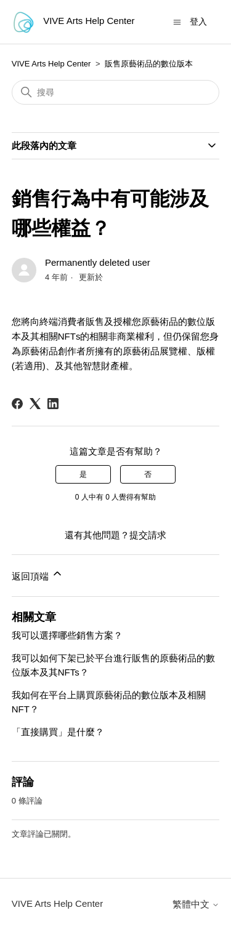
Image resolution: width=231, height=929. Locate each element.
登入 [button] (198, 21)
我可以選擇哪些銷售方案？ (67, 635)
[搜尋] (116, 92)
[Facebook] (17, 403)
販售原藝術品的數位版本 (149, 63)
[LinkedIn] (53, 403)
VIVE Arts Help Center (51, 63)
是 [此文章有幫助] (83, 474)
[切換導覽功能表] (177, 21)
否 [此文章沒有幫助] (148, 474)
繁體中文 (195, 904)
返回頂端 (37, 574)
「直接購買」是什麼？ (58, 732)
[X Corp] (35, 403)
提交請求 (147, 535)
